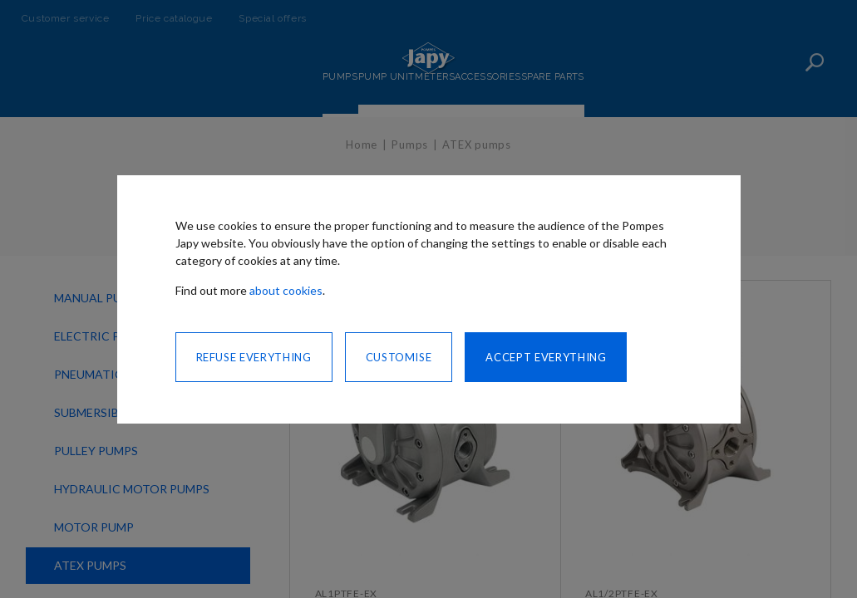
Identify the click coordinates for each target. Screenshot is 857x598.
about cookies (286, 290)
